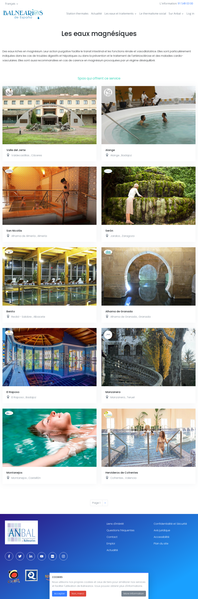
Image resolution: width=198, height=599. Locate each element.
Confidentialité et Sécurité (170, 524)
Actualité (96, 13)
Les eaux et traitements (119, 13)
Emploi (111, 543)
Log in (190, 13)
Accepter (59, 596)
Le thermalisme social (152, 13)
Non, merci (78, 596)
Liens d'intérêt (115, 524)
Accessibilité (161, 537)
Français (10, 3)
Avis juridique (162, 530)
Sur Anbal (175, 13)
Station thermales (77, 13)
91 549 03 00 (185, 3)
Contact (112, 537)
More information (134, 596)
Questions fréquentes (120, 530)
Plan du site (161, 543)
